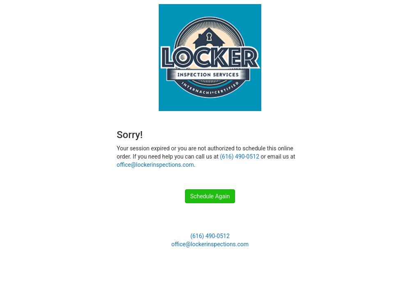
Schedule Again (210, 196)
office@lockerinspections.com (155, 164)
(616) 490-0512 (239, 156)
